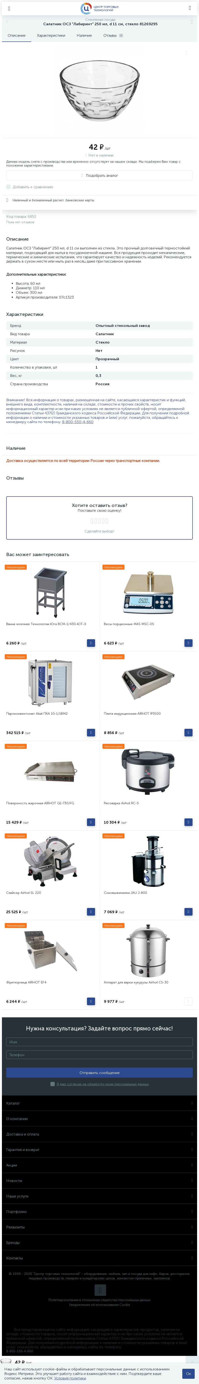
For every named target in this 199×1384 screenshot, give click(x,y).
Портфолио (99, 1211)
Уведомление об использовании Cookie (99, 1305)
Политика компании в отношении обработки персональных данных (99, 1300)
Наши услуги (99, 1196)
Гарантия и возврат (99, 1149)
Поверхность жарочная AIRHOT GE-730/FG (40, 803)
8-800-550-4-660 (77, 422)
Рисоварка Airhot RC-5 (121, 803)
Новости (99, 1180)
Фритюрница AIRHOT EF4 (26, 982)
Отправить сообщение (100, 1072)
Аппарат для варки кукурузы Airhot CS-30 (136, 982)
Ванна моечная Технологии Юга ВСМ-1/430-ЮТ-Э (46, 624)
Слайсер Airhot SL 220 (23, 893)
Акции (99, 1165)
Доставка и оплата (99, 1134)
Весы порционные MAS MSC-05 (129, 624)
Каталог (99, 1103)
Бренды (99, 1242)
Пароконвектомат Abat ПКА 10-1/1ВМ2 (37, 714)
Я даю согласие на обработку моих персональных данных (103, 1084)
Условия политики (70, 1378)
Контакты (99, 1258)
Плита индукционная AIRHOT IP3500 (132, 714)
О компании (99, 1118)
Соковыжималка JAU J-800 (125, 893)
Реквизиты (99, 1227)
